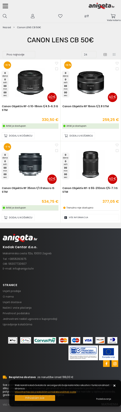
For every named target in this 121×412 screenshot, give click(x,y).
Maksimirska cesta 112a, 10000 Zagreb (27, 253)
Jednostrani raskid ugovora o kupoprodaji (30, 319)
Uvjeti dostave (12, 302)
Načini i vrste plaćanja (17, 308)
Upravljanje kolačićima (17, 324)
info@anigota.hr (23, 268)
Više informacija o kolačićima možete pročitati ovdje (45, 391)
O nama (8, 296)
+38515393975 (17, 259)
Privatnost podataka (16, 313)
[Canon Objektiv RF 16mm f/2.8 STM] (78, 135)
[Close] (35, 398)
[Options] (103, 399)
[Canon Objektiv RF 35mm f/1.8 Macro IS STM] (18, 217)
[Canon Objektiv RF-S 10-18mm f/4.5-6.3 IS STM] (18, 135)
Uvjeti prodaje (12, 291)
